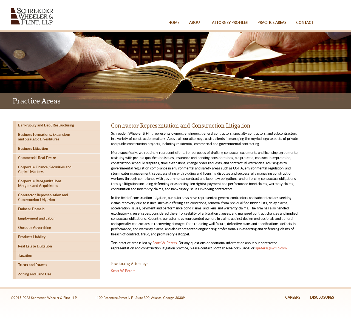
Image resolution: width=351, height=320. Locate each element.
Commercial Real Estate (37, 158)
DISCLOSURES (322, 297)
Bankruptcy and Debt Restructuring (46, 125)
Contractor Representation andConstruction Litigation (43, 198)
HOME (173, 23)
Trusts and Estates (32, 265)
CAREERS (292, 297)
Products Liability (32, 237)
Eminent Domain (31, 209)
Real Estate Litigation (35, 246)
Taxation (25, 256)
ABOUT (195, 23)
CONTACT (304, 23)
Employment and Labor (36, 218)
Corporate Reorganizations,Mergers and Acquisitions (40, 184)
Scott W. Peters (164, 243)
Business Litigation (33, 149)
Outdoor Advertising (34, 228)
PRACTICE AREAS (271, 23)
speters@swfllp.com (271, 248)
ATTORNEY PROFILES (230, 23)
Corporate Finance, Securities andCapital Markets (44, 170)
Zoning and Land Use (34, 274)
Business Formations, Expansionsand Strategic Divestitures (44, 137)
